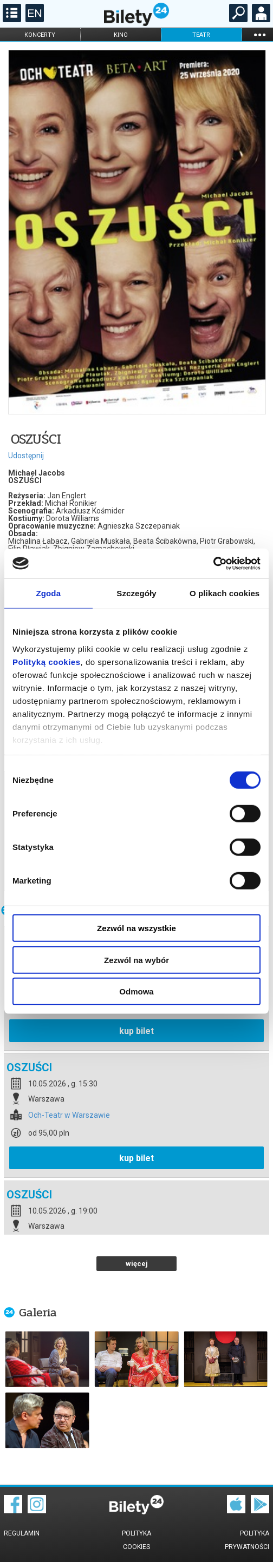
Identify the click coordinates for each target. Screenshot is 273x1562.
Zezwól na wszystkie (136, 928)
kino (121, 34)
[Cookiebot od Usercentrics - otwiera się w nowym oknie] (213, 563)
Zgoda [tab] (48, 593)
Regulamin (22, 1533)
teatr (201, 34)
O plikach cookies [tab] (224, 593)
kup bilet (136, 1031)
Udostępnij (26, 455)
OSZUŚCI (29, 1067)
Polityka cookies (136, 1540)
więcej (137, 1264)
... (259, 34)
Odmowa (136, 991)
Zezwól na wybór (136, 959)
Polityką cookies (46, 661)
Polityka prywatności (247, 1540)
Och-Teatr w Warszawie (69, 1115)
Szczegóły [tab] (136, 593)
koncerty (39, 34)
